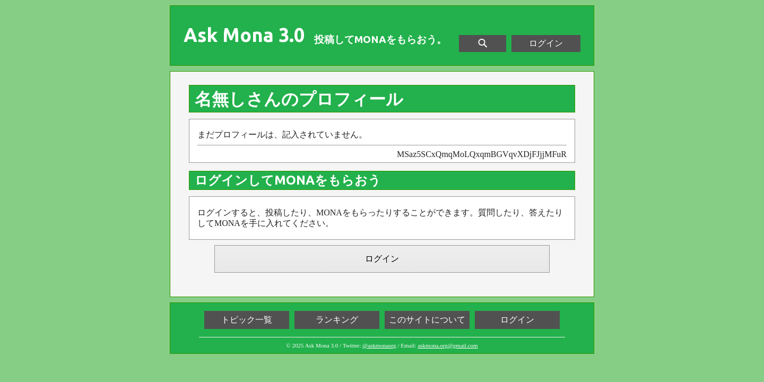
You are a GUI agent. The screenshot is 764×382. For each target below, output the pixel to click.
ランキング (337, 319)
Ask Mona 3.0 (244, 35)
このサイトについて (427, 319)
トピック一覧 (246, 319)
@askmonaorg (379, 345)
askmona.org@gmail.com (448, 345)
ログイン (546, 43)
